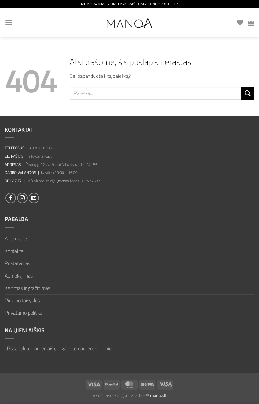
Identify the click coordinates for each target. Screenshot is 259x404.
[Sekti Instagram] (22, 198)
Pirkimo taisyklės (22, 300)
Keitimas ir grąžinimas (27, 288)
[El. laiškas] (34, 198)
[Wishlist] (240, 23)
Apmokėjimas (19, 275)
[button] (9, 22)
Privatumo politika (23, 313)
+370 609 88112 (43, 148)
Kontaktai (14, 251)
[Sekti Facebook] (10, 198)
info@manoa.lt (40, 156)
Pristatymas (17, 263)
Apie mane (16, 238)
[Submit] (247, 93)
